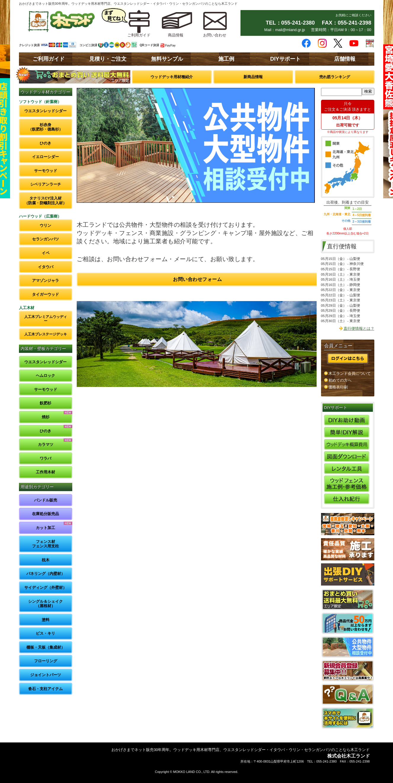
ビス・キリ (45, 633)
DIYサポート (285, 59)
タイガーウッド (45, 294)
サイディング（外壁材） (45, 587)
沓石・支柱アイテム (45, 688)
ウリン (45, 225)
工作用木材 (45, 472)
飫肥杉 (45, 403)
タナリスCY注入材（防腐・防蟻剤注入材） (45, 200)
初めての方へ (340, 380)
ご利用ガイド (49, 59)
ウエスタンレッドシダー (45, 111)
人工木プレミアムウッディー (45, 319)
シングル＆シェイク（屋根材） (45, 603)
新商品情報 (253, 77)
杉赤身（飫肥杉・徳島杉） (45, 127)
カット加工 (45, 527)
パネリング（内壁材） (45, 573)
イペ (45, 253)
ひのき (45, 143)
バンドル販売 (45, 500)
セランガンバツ (45, 239)
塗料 (45, 620)
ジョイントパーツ (45, 675)
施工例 (226, 59)
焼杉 (45, 417)
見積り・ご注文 (107, 59)
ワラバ (45, 458)
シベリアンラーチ (45, 184)
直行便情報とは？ (359, 328)
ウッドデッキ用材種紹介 (171, 77)
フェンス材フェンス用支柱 (45, 544)
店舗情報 (344, 59)
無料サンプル (167, 59)
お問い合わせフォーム (197, 279)
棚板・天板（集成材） (45, 647)
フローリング (45, 661)
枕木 (45, 560)
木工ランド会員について (349, 373)
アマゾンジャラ (45, 280)
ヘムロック (45, 375)
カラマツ (45, 444)
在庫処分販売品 (45, 514)
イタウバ (45, 267)
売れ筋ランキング (334, 77)
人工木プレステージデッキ (45, 334)
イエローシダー (45, 157)
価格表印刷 (338, 387)
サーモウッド (45, 170)
